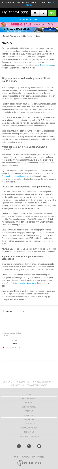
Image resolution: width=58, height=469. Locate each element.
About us (29, 411)
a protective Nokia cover (26, 283)
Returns (29, 403)
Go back (6, 36)
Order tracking (29, 407)
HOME (29, 394)
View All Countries (29, 428)
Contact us (29, 432)
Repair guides (29, 424)
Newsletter (29, 419)
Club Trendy (29, 415)
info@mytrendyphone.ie (36, 385)
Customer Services (28, 398)
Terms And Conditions (29, 436)
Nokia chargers (46, 65)
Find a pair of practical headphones (16, 176)
